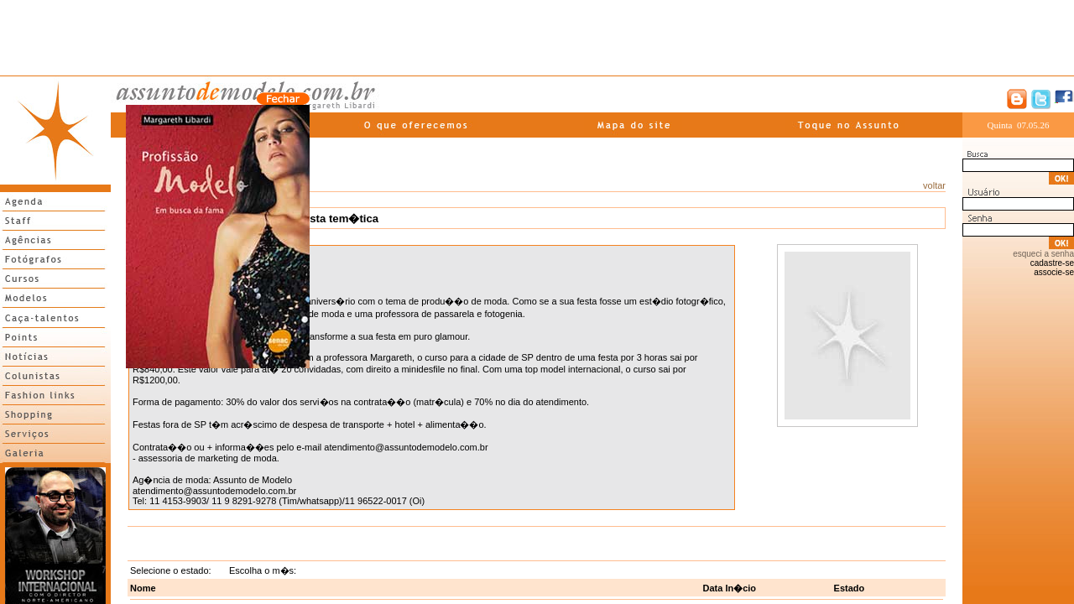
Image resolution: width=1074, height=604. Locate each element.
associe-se (1054, 272)
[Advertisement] (537, 38)
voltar (934, 185)
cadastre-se (1052, 263)
